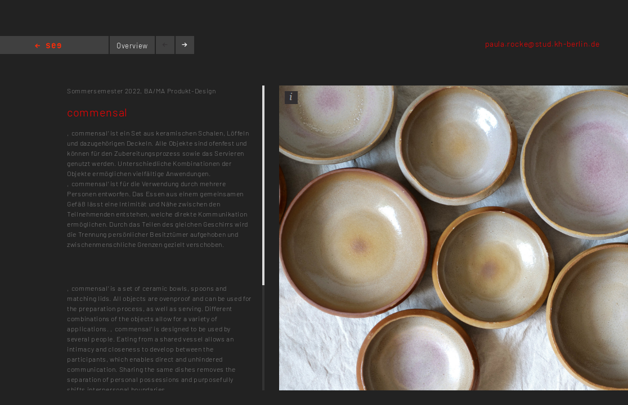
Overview (132, 45)
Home (48, 46)
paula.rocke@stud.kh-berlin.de (542, 43)
